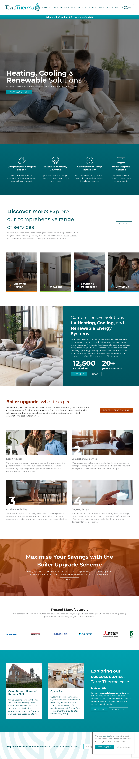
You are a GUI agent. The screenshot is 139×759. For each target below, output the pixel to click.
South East (31, 238)
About (81, 7)
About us (79, 374)
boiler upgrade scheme (116, 410)
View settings (123, 747)
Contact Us (112, 7)
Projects (92, 7)
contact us (69, 580)
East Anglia (12, 238)
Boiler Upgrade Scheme (64, 7)
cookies (106, 736)
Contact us (118, 710)
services (124, 224)
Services (44, 7)
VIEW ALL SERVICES (19, 92)
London (73, 235)
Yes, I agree (104, 747)
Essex (66, 235)
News (95, 374)
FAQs (101, 7)
